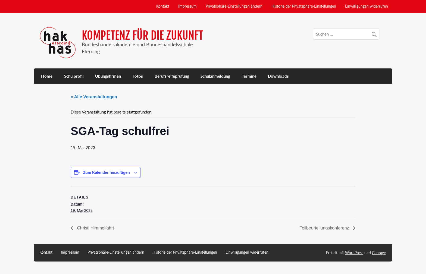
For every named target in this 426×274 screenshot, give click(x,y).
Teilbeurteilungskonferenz (325, 228)
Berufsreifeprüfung (172, 76)
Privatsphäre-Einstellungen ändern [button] (234, 6)
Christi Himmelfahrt (95, 228)
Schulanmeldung (215, 76)
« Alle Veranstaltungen (94, 97)
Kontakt (162, 6)
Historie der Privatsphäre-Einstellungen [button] (303, 6)
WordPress (354, 252)
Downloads (278, 76)
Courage (379, 252)
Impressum (187, 6)
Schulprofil (74, 76)
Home (46, 76)
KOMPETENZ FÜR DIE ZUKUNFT (142, 35)
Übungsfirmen (108, 76)
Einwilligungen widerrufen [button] (366, 6)
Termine (249, 76)
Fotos (138, 76)
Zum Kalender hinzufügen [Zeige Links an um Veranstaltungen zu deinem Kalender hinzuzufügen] (106, 172)
